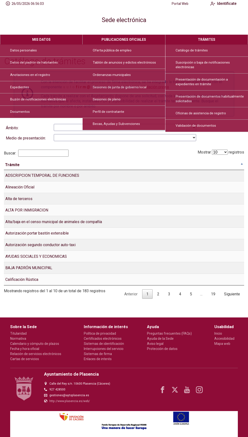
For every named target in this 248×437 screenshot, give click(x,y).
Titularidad (18, 333)
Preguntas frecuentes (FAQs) (169, 333)
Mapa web (222, 344)
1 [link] (147, 301)
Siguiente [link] (232, 301)
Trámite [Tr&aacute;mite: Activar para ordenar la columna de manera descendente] (12, 172)
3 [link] (169, 301)
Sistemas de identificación (104, 344)
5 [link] (191, 301)
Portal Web (176, 3)
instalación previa (154, 87)
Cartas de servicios (24, 359)
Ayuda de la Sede (160, 338)
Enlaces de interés (98, 359)
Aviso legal (155, 344)
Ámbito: (12, 128)
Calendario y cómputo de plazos (34, 344)
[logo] (24, 21)
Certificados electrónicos (103, 338)
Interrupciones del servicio (104, 349)
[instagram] (199, 390)
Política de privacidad (100, 333)
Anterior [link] (131, 301)
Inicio (218, 333)
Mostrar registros (221, 152)
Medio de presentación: (26, 138)
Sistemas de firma (98, 354)
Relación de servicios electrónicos (35, 354)
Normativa (18, 338)
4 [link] (180, 301)
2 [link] (158, 301)
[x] (175, 390)
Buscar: (36, 153)
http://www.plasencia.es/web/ (69, 401)
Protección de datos (162, 349)
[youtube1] (187, 390)
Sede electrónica (124, 20)
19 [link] (213, 301)
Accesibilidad (224, 338)
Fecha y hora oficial (24, 349)
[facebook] (162, 390)
